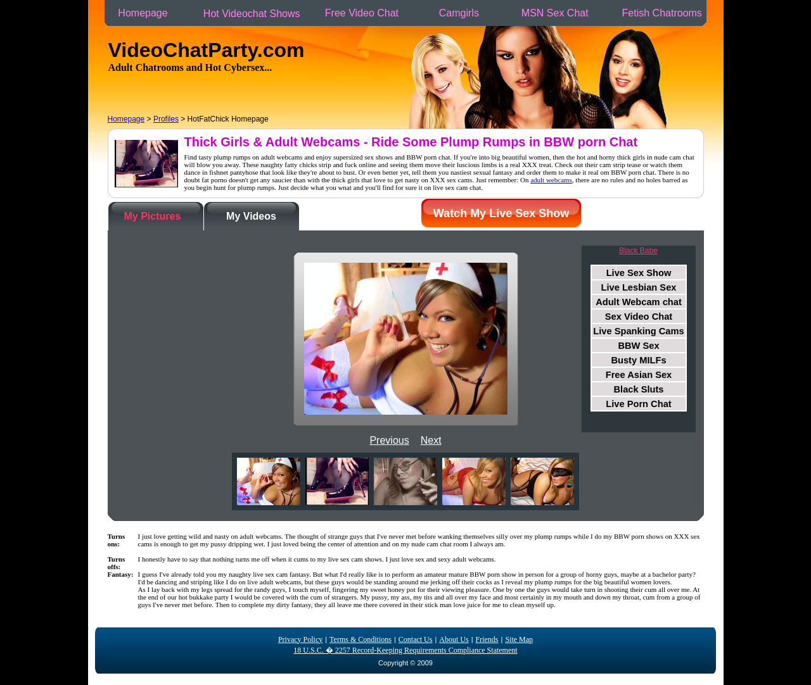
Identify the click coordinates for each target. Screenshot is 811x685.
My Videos (251, 216)
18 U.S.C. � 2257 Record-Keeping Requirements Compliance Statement (405, 650)
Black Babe (638, 250)
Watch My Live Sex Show (501, 213)
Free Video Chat (361, 13)
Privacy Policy (300, 639)
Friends (487, 639)
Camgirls (459, 13)
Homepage (142, 13)
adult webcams (551, 180)
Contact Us (416, 639)
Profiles (166, 119)
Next (431, 440)
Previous (389, 440)
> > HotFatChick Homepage (188, 119)
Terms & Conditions (360, 639)
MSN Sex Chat (554, 13)
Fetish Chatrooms (662, 13)
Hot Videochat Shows (251, 13)
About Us (453, 639)
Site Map (519, 639)
